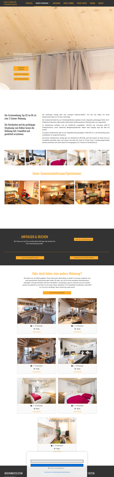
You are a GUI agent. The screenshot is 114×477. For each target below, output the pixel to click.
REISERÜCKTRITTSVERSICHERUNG (84, 257)
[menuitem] (29, 3)
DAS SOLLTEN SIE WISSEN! (57, 292)
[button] (21, 74)
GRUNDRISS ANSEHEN (21, 68)
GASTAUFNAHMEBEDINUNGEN (30, 257)
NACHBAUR (10, 2)
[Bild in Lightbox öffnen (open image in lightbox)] (15, 157)
